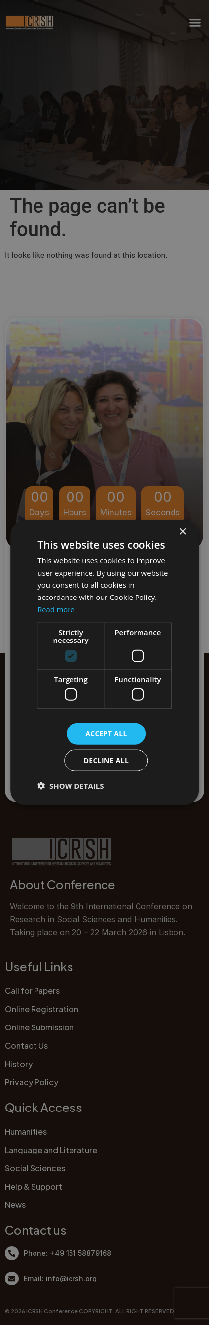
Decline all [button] (106, 760)
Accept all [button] (106, 733)
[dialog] (104, 662)
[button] (70, 785)
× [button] (182, 531)
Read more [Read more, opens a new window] (56, 609)
